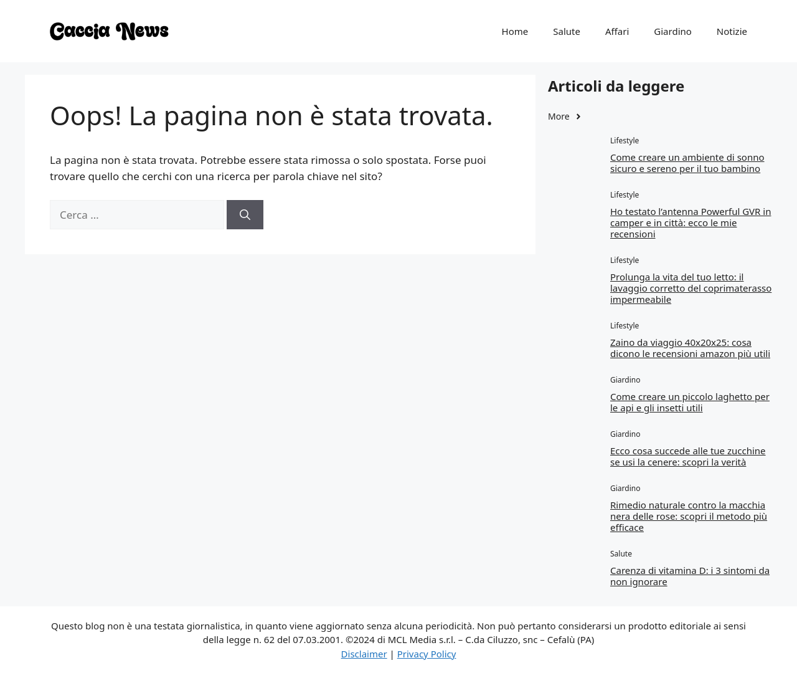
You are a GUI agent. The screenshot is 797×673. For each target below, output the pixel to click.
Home (515, 31)
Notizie (732, 31)
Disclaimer (364, 653)
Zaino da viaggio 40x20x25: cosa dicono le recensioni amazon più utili (690, 348)
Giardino (673, 31)
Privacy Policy (426, 653)
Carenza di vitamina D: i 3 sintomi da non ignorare (690, 576)
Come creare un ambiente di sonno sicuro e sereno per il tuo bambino (687, 162)
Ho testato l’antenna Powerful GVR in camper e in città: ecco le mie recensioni (690, 222)
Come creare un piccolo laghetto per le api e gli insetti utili (690, 402)
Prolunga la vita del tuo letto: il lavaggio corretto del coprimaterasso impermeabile (690, 287)
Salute (566, 31)
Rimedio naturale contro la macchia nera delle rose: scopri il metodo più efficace (688, 516)
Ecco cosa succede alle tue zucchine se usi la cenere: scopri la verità (688, 456)
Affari (617, 31)
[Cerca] (245, 215)
